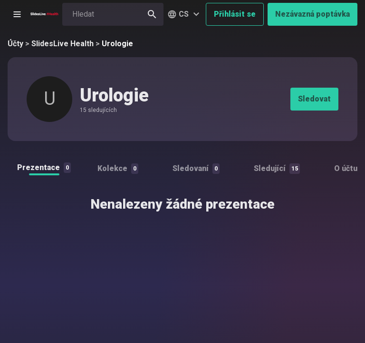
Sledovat (314, 98)
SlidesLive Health (62, 43)
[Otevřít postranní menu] (17, 14)
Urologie (117, 43)
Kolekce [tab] (117, 168)
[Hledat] (152, 14)
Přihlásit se (235, 14)
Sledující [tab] (277, 168)
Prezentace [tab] (44, 167)
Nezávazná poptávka (312, 14)
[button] (184, 14)
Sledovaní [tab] (196, 168)
